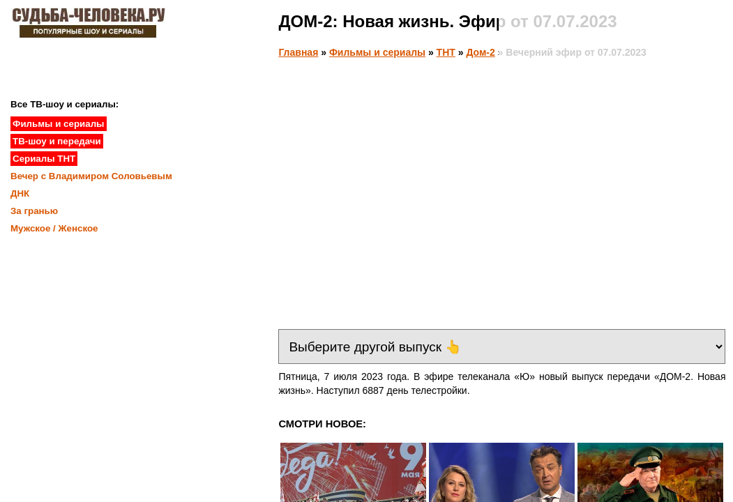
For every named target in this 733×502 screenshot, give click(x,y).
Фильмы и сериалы (377, 52)
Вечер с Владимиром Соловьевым (91, 176)
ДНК (19, 193)
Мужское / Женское (54, 228)
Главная (298, 52)
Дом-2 (480, 52)
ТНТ (446, 52)
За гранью (34, 211)
